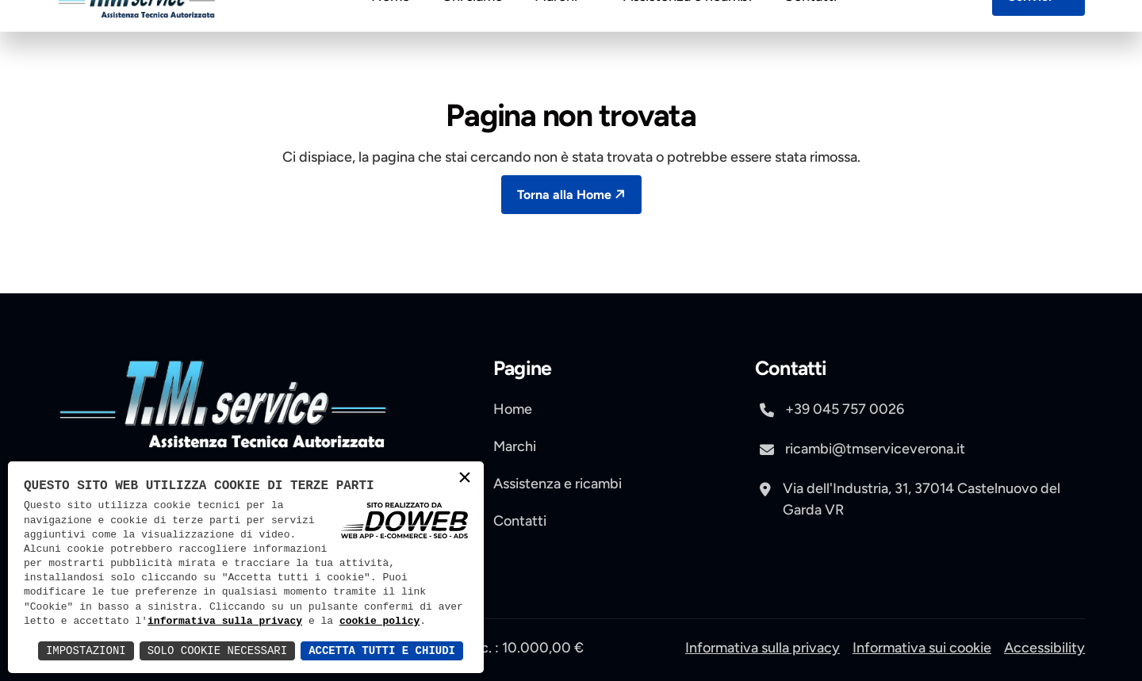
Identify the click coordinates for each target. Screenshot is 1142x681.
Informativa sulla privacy (762, 647)
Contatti (810, 35)
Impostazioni (86, 650)
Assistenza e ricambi (687, 35)
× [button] (465, 479)
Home (390, 35)
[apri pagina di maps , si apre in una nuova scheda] (920, 491)
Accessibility (1044, 647)
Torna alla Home (573, 194)
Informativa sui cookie (922, 647)
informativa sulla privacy (225, 621)
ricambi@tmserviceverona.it (860, 450)
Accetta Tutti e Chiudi (381, 650)
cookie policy (379, 621)
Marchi (563, 35)
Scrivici (1040, 34)
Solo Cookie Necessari (217, 650)
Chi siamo (472, 35)
